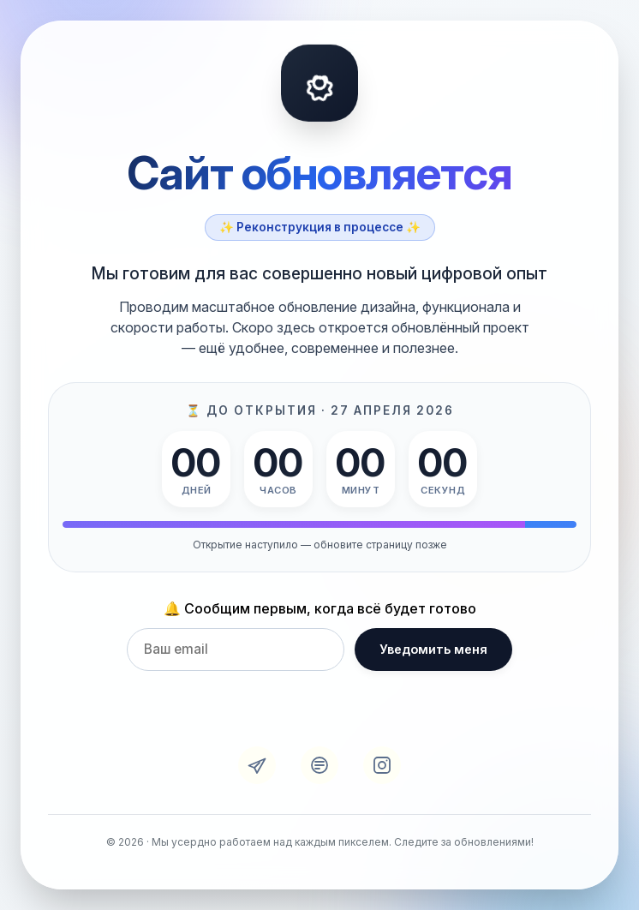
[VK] (319, 765)
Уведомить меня (433, 649)
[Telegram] (257, 765)
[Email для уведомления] (235, 649)
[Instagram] (382, 765)
